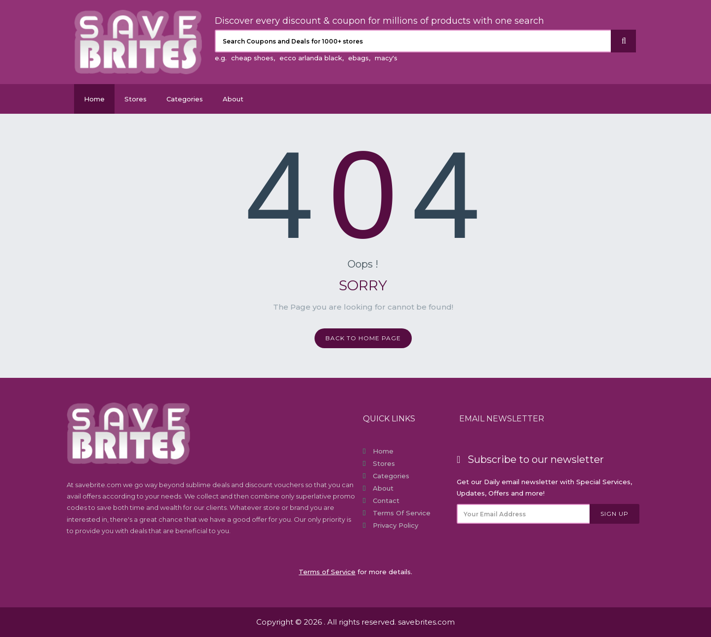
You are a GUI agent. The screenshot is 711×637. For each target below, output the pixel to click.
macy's (386, 58)
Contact (386, 500)
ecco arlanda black (310, 58)
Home (94, 99)
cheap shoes (252, 58)
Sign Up (614, 513)
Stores (135, 99)
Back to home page (363, 338)
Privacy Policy (395, 525)
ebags (358, 58)
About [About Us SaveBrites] (233, 99)
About (383, 488)
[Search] (623, 41)
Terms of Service (402, 513)
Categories (184, 99)
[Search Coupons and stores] (413, 41)
